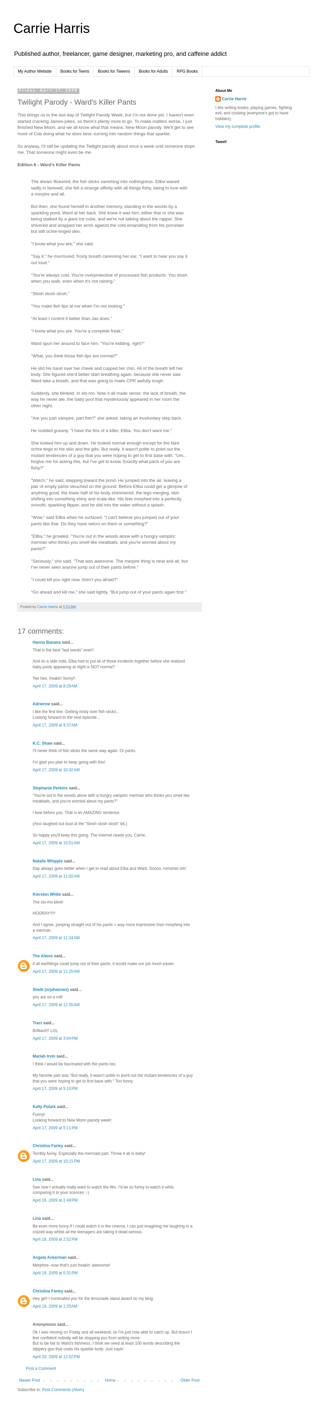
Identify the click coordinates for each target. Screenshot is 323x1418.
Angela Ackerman (50, 1257)
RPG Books (187, 71)
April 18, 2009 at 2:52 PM (55, 1239)
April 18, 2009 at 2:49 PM (55, 1200)
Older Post (190, 1380)
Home (110, 1380)
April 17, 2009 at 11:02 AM (56, 876)
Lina (37, 1179)
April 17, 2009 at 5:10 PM (55, 1088)
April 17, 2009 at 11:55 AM (56, 1004)
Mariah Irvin (44, 1056)
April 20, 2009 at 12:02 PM (56, 1356)
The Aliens (43, 956)
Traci (37, 1023)
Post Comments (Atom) (63, 1389)
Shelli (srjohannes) (51, 989)
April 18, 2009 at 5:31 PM (55, 1273)
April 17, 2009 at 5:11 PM (55, 1128)
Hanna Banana (47, 642)
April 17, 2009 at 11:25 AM (56, 971)
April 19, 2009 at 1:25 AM (55, 1306)
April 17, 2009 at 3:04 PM (55, 1038)
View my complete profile (237, 126)
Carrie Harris (51, 28)
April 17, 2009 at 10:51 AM (56, 843)
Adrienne (41, 704)
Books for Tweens (114, 71)
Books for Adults (153, 71)
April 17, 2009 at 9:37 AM (55, 725)
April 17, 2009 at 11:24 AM (56, 937)
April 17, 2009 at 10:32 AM (56, 770)
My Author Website (35, 71)
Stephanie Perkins (50, 788)
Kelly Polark (44, 1106)
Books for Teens (75, 71)
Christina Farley (48, 1145)
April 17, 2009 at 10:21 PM (56, 1161)
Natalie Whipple (48, 861)
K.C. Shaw (42, 743)
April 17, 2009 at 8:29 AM (55, 686)
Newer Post (29, 1380)
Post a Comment (41, 1368)
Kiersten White (47, 894)
